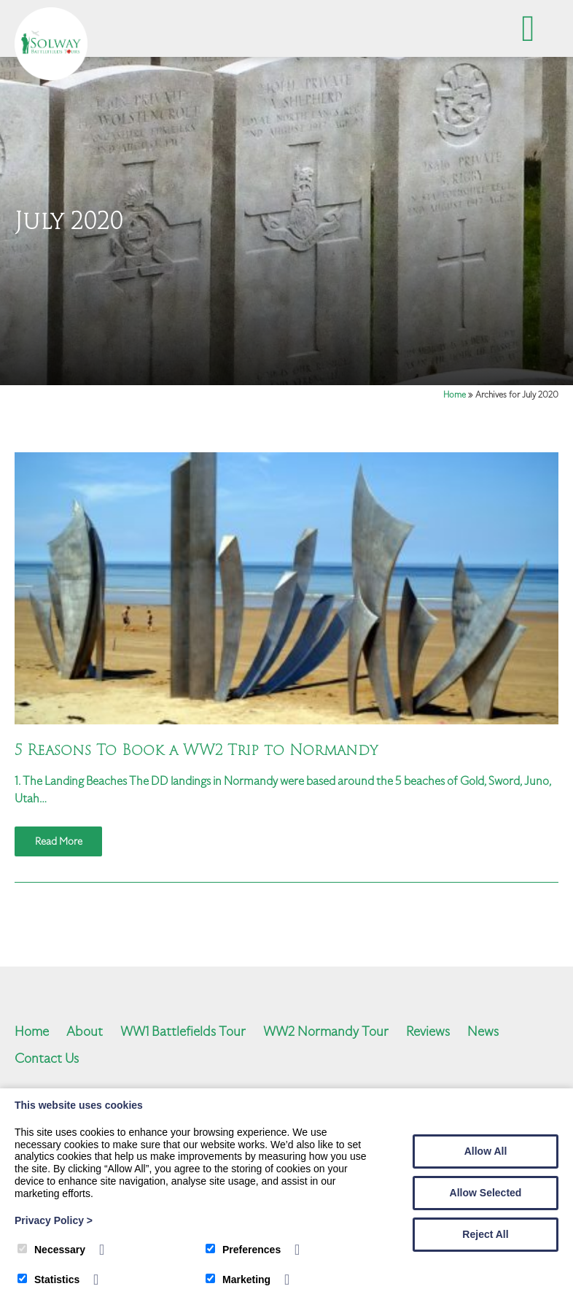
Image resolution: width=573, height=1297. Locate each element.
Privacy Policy (54, 1220)
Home (454, 394)
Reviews (428, 1031)
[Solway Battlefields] (51, 77)
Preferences (243, 1249)
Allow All (485, 1151)
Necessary (51, 1249)
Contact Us (47, 1058)
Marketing (238, 1279)
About (84, 1031)
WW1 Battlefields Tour (183, 1031)
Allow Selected (486, 1193)
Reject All (485, 1234)
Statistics (48, 1279)
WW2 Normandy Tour (326, 1031)
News (483, 1031)
